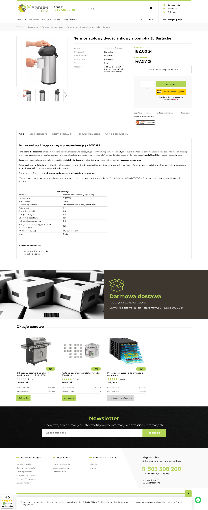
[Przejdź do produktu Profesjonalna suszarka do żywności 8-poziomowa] (126, 355)
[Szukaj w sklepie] (116, 8)
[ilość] (147, 84)
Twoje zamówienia (61, 464)
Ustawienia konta (61, 468)
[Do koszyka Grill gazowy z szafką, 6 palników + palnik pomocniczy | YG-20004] (23, 398)
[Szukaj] (151, 8)
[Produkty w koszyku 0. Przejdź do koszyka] (175, 19)
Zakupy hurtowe (24, 483)
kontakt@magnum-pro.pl (156, 473)
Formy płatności (24, 471)
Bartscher (109, 52)
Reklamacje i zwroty (25, 468)
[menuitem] (19, 19)
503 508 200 (64, 10)
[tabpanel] (104, 198)
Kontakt (92, 468)
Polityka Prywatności (26, 479)
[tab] (21, 134)
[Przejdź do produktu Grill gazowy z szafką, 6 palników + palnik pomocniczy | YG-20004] (35, 355)
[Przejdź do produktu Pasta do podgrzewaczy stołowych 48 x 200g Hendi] (81, 355)
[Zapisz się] (154, 433)
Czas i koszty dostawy (26, 475)
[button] (18, 95)
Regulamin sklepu (24, 464)
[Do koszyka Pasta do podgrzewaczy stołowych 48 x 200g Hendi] (69, 398)
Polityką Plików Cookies (94, 502)
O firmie (93, 464)
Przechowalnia (59, 471)
